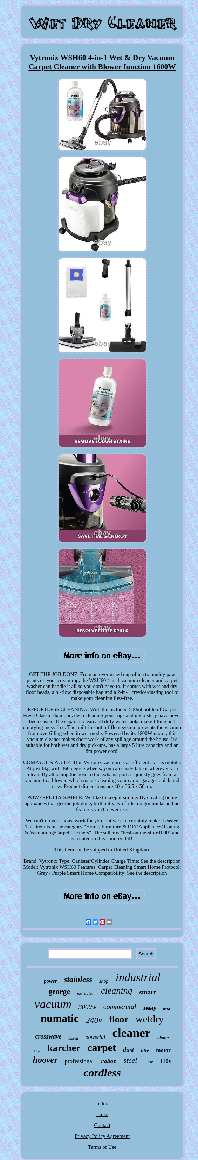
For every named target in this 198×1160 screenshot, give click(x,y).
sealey (149, 1008)
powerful (95, 1037)
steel (130, 1060)
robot (109, 1062)
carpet (101, 1047)
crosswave (48, 1036)
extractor (85, 993)
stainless (78, 979)
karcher (63, 1047)
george (59, 991)
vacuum (52, 1003)
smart (147, 992)
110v (165, 1061)
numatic (60, 1018)
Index (102, 1103)
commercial (119, 1006)
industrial (138, 977)
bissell (73, 1038)
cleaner (131, 1033)
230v (148, 1062)
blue (37, 1051)
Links (102, 1114)
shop (103, 981)
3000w (87, 1006)
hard (166, 1009)
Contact (102, 1125)
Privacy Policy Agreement (102, 1136)
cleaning (116, 991)
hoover (45, 1060)
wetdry (150, 1019)
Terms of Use (102, 1147)
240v (94, 1020)
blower (163, 1037)
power (50, 981)
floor (118, 1019)
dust (128, 1049)
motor (163, 1050)
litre (145, 1050)
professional (79, 1061)
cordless (102, 1072)
